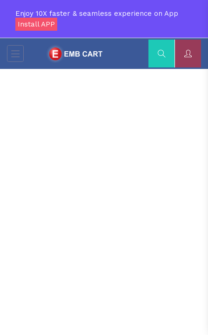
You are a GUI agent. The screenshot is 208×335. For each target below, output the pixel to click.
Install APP (36, 24)
